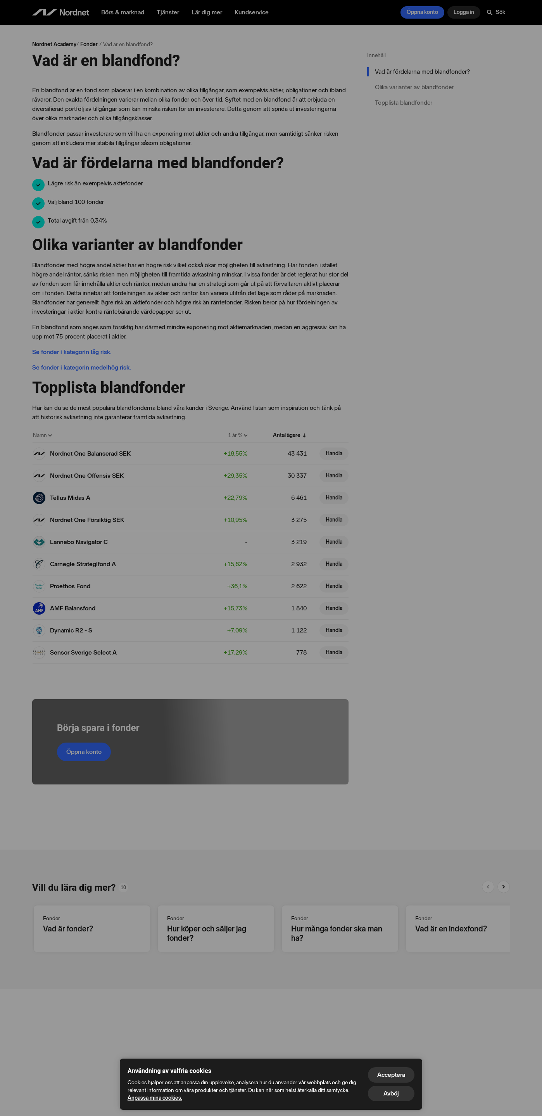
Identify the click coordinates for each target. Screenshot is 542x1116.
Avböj (391, 1093)
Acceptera (391, 1074)
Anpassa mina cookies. (155, 1098)
